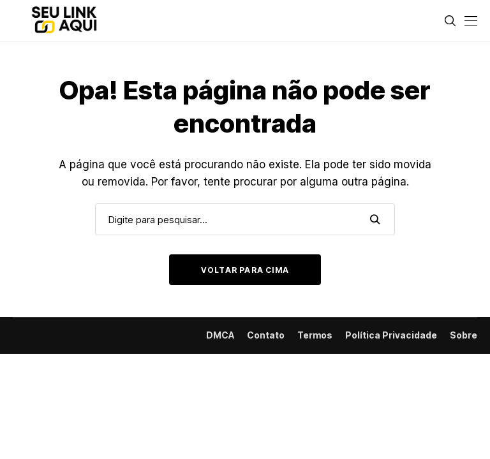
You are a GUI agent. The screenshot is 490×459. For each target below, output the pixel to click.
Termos (314, 335)
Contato (266, 335)
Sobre (463, 335)
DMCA (220, 335)
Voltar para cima (245, 270)
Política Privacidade (391, 335)
